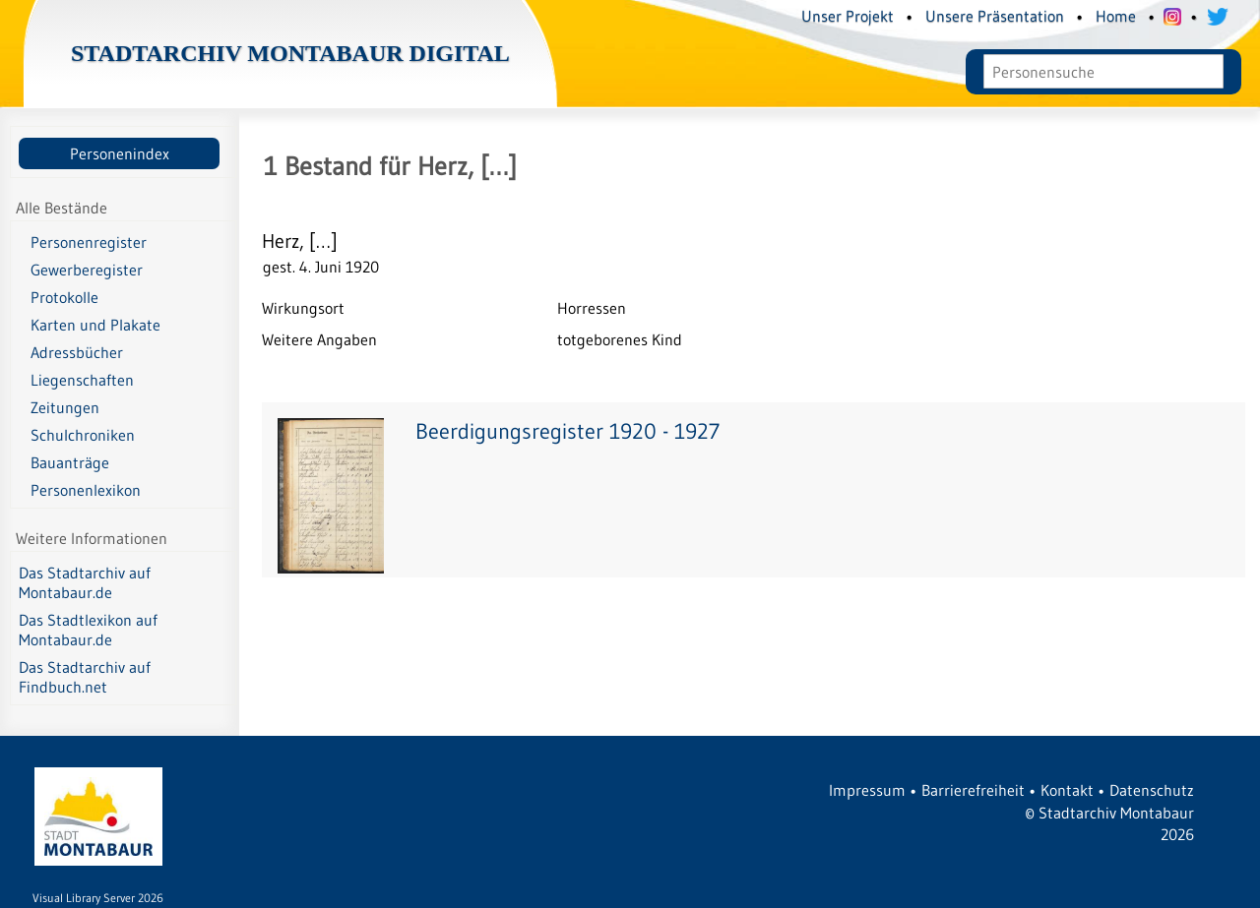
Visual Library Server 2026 (97, 897)
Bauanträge (70, 462)
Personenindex (119, 153)
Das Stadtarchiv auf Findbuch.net (85, 676)
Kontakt (1067, 790)
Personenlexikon (86, 490)
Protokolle (64, 297)
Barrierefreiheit (973, 790)
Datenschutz (1151, 790)
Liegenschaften (82, 380)
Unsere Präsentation (994, 16)
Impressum (867, 790)
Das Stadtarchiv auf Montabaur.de (85, 582)
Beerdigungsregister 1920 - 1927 (567, 431)
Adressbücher (77, 352)
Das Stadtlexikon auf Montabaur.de (88, 629)
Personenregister (89, 242)
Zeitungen (65, 407)
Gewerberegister (87, 269)
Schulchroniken (83, 435)
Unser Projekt (847, 16)
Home (1116, 16)
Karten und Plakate (95, 324)
